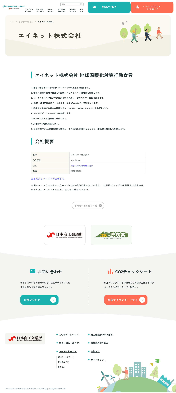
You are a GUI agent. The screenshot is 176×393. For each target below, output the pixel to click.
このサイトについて (50, 10)
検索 (131, 5)
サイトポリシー (98, 360)
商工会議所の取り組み (100, 10)
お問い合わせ (146, 9)
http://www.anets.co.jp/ (82, 165)
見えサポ (61, 367)
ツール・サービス (83, 10)
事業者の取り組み (117, 10)
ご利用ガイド (63, 362)
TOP (12, 21)
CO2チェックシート (66, 357)
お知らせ (130, 10)
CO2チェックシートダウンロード (164, 9)
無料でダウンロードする (127, 300)
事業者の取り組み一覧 (86, 205)
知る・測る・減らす (67, 10)
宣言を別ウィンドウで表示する (48, 178)
